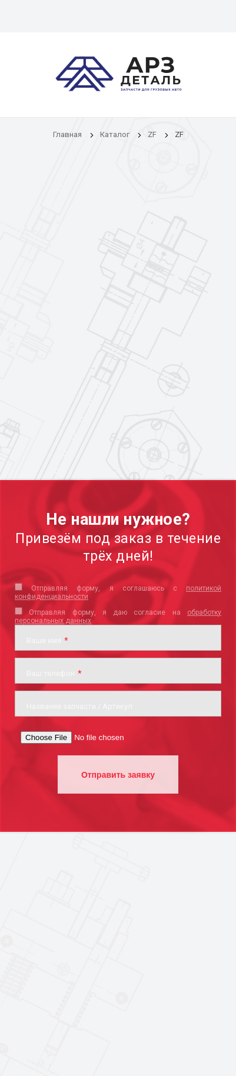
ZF (152, 134)
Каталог (115, 134)
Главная (67, 134)
